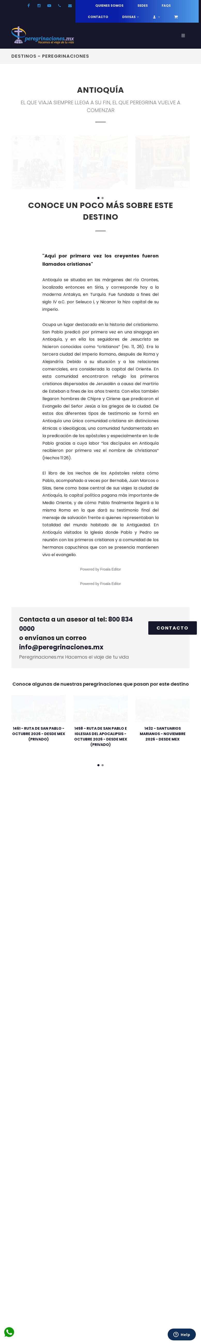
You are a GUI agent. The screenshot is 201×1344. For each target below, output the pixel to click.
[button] (98, 198)
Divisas (130, 17)
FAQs (166, 5)
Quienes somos (109, 5)
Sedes (142, 5)
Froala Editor (110, 569)
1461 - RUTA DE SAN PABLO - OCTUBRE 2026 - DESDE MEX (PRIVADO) (38, 734)
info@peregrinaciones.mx (61, 647)
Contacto (98, 17)
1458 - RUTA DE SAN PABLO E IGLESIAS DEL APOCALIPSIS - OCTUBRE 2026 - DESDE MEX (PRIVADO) (100, 736)
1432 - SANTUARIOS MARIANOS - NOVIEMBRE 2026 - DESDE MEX (162, 734)
